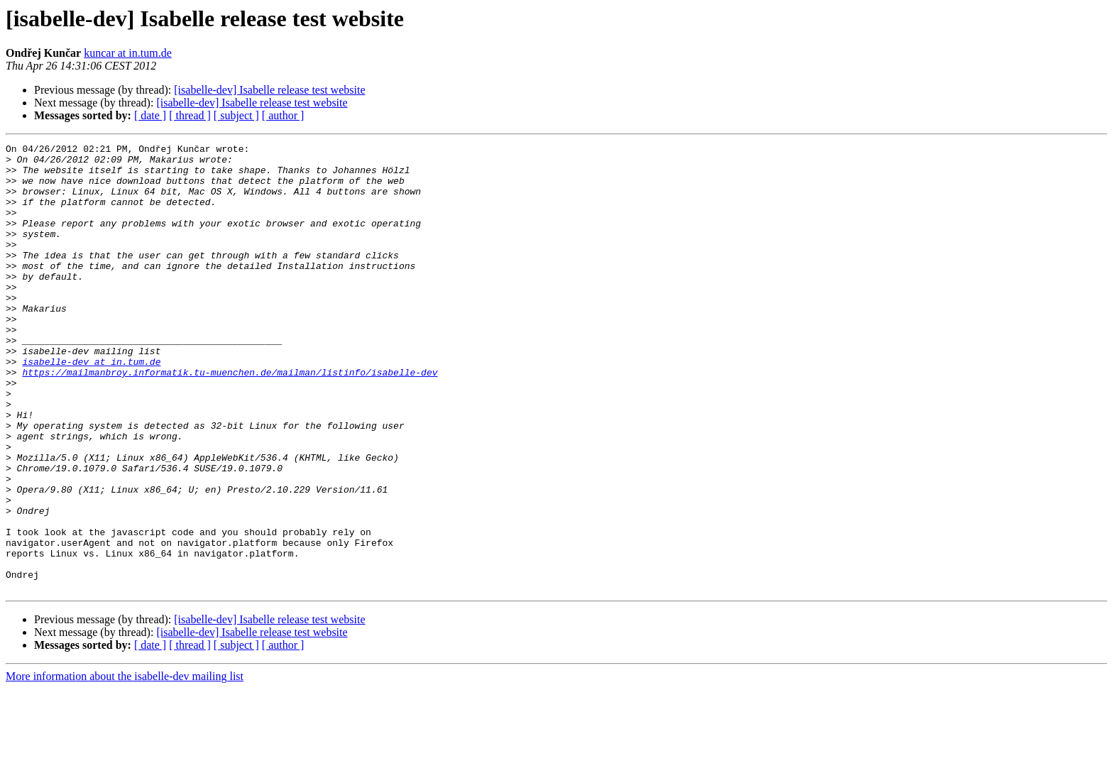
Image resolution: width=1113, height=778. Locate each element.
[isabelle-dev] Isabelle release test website (269, 90)
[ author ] (283, 115)
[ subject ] (236, 115)
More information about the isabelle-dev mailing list (124, 766)
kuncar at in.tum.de (128, 53)
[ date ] (150, 115)
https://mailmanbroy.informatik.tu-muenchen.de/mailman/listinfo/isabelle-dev (229, 418)
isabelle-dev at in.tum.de (91, 406)
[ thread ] (190, 115)
